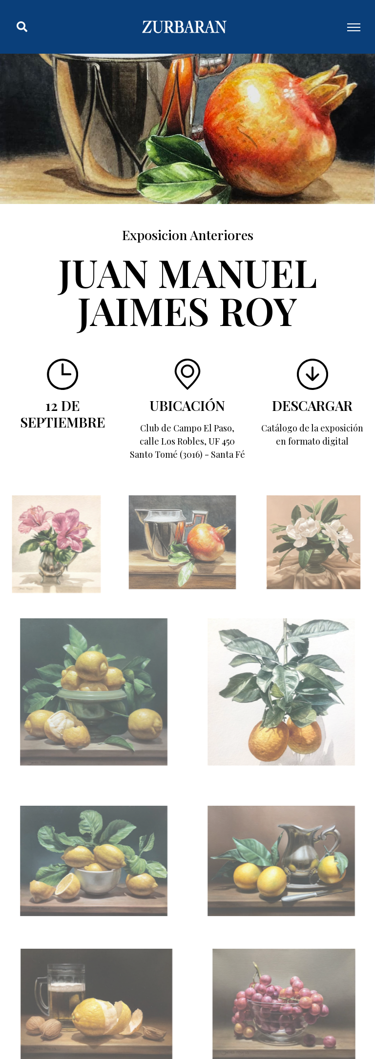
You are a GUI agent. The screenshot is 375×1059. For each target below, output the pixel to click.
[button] (22, 27)
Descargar (312, 405)
